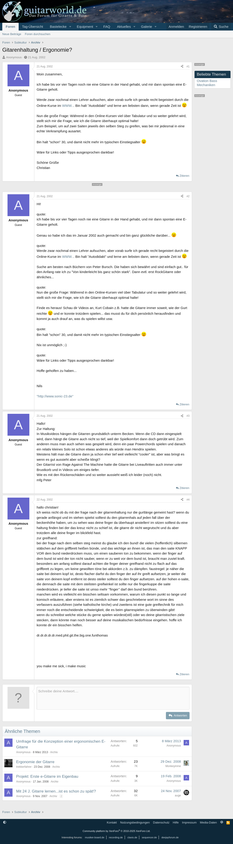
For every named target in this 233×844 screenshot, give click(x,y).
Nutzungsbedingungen (135, 822)
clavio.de (132, 837)
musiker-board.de (94, 837)
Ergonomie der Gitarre (35, 762)
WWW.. (67, 105)
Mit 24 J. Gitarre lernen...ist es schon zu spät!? (56, 791)
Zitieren (184, 175)
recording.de (116, 837)
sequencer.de (149, 837)
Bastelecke (58, 26)
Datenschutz (161, 822)
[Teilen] (182, 66)
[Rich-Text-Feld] (113, 698)
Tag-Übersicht (32, 26)
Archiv (54, 752)
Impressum (189, 822)
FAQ (106, 26)
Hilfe (176, 822)
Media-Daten (208, 822)
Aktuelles (124, 26)
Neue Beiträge (11, 34)
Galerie (146, 26)
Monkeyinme (173, 766)
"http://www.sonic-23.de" (55, 396)
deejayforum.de (170, 837)
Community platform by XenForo (116, 831)
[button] (70, 27)
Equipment (85, 26)
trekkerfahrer (24, 766)
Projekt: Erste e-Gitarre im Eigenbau (47, 776)
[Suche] (221, 27)
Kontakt (112, 822)
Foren (10, 26)
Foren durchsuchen (37, 34)
